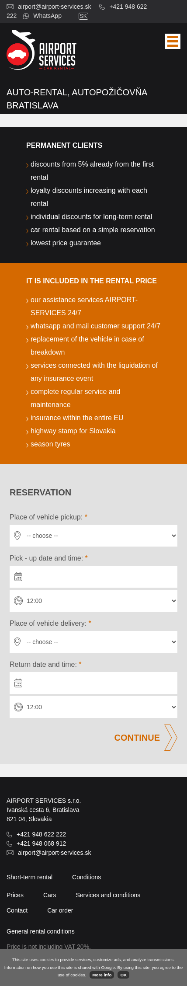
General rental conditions (41, 931)
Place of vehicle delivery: (50, 623)
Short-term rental (29, 877)
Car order (60, 910)
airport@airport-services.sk (54, 6)
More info (101, 974)
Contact (17, 910)
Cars (49, 895)
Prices (15, 895)
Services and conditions (108, 895)
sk (83, 16)
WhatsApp (47, 15)
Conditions (86, 877)
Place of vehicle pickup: (48, 517)
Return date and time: (46, 664)
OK (123, 974)
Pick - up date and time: (49, 558)
